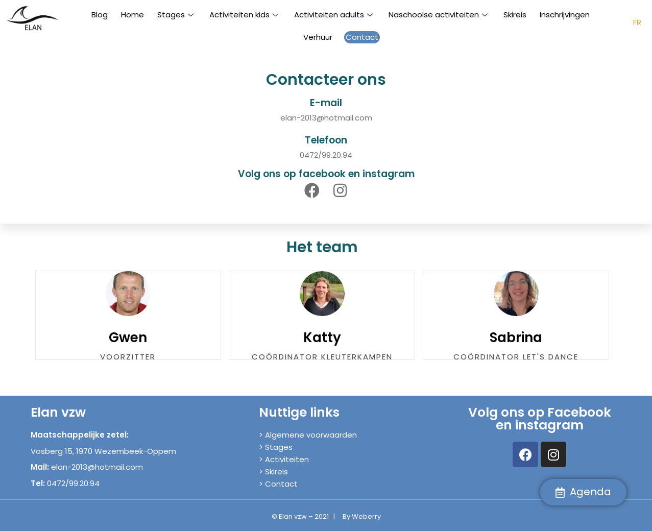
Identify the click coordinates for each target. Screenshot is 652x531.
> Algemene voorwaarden (308, 434)
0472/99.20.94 (326, 155)
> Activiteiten (284, 459)
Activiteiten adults (334, 14)
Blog (99, 14)
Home (132, 14)
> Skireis (273, 471)
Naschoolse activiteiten (439, 14)
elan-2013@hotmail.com (326, 117)
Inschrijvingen (565, 14)
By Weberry (362, 516)
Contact (362, 37)
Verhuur (317, 37)
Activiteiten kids (245, 14)
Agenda (583, 492)
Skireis (514, 14)
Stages (176, 14)
